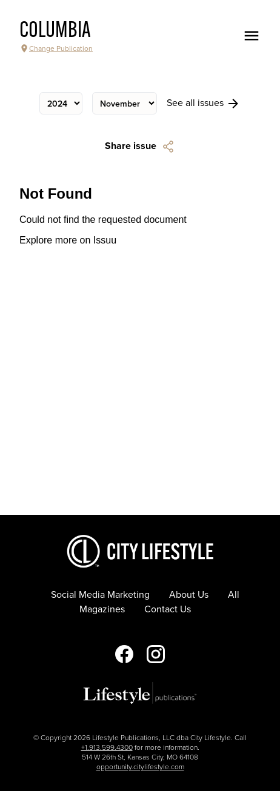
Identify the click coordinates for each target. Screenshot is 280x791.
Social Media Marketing (100, 595)
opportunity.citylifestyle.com (140, 767)
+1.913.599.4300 (107, 747)
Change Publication (56, 48)
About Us (188, 595)
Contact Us (167, 609)
